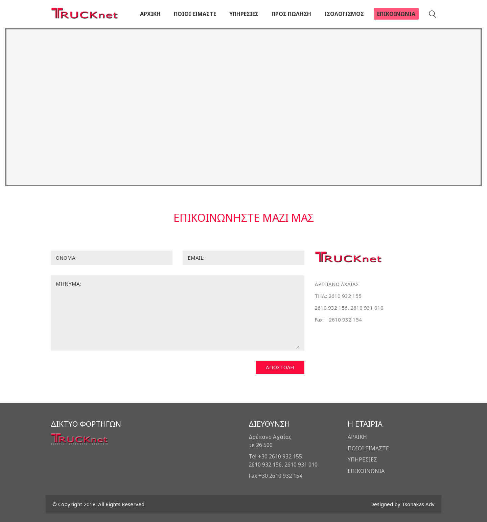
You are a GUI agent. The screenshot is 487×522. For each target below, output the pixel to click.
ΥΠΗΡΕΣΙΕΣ (362, 459)
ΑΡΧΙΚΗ (357, 437)
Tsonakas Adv (418, 504)
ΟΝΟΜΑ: (66, 257)
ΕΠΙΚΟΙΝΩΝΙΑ (366, 471)
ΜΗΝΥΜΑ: (68, 283)
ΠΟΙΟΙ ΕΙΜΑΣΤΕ (368, 448)
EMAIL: (196, 257)
